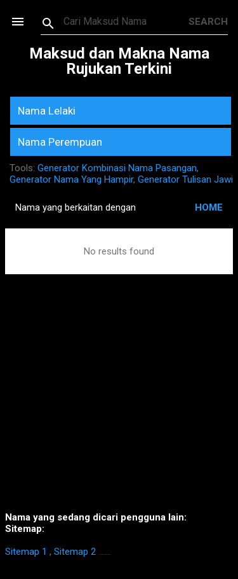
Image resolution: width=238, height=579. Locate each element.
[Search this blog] (125, 21)
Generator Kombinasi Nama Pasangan (117, 168)
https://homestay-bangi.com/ (104, 554)
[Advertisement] (119, 412)
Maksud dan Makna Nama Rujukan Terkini (119, 61)
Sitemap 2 (75, 551)
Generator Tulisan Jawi (185, 179)
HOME (209, 207)
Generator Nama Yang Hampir (71, 179)
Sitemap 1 (26, 551)
